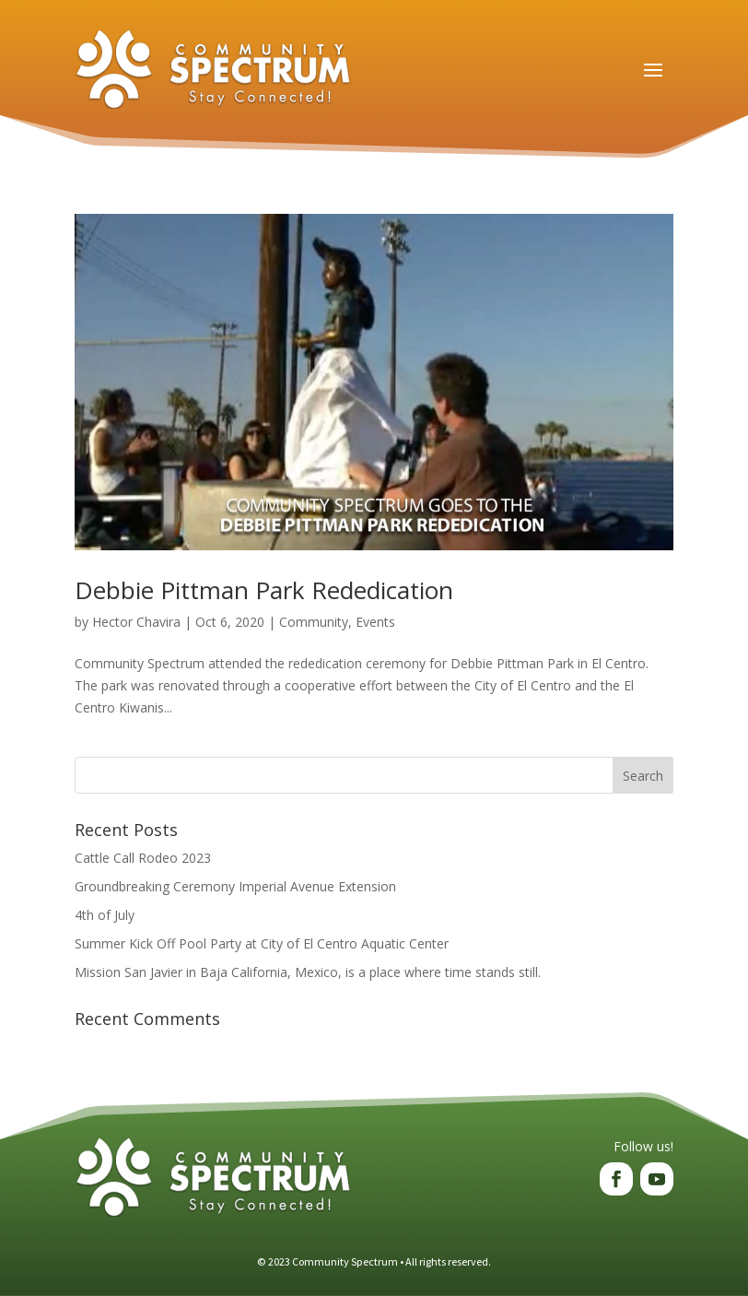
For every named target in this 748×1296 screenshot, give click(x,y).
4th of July (104, 915)
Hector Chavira (136, 621)
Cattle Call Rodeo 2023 (143, 857)
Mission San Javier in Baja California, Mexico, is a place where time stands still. (308, 972)
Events (375, 621)
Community (313, 621)
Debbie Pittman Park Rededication (264, 590)
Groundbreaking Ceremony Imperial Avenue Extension (235, 886)
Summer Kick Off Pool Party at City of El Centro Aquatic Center (262, 943)
